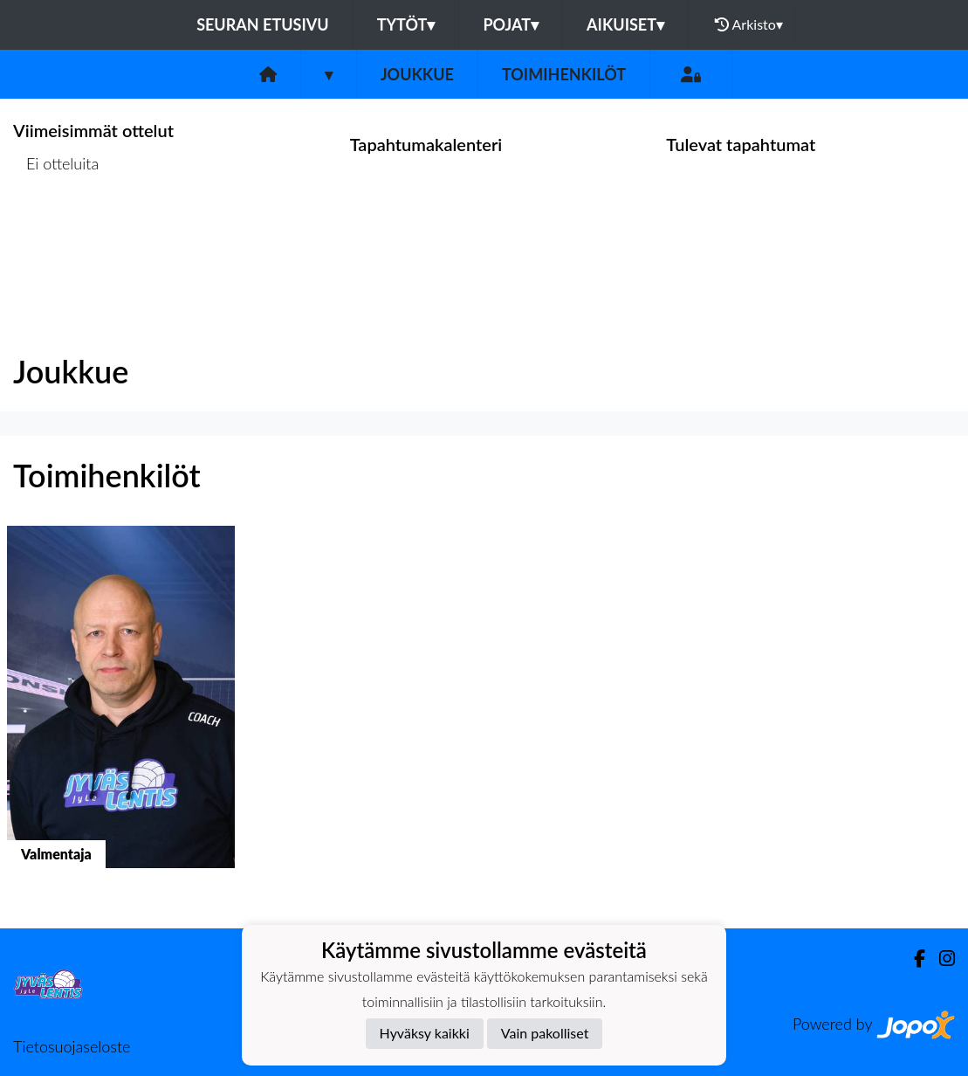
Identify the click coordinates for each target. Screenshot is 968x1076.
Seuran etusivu (262, 24)
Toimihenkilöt (564, 74)
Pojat (511, 24)
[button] (121, 713)
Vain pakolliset (545, 1032)
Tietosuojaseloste (71, 1046)
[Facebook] (912, 958)
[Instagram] (940, 958)
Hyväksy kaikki (425, 1032)
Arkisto (749, 24)
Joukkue (417, 74)
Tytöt (406, 24)
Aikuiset (625, 24)
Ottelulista (56, 231)
